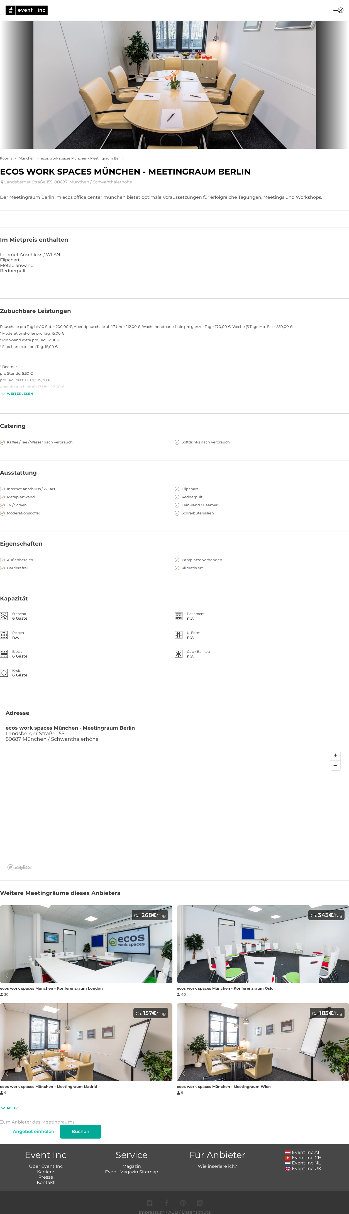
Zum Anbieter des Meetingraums (37, 1122)
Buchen (80, 1131)
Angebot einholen (34, 1131)
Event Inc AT (302, 1152)
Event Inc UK (303, 1168)
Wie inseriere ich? (217, 1166)
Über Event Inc (46, 1166)
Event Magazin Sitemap (131, 1171)
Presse (45, 1177)
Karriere (45, 1171)
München (27, 158)
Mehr (9, 1108)
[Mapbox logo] (19, 867)
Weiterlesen (16, 394)
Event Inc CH (303, 1157)
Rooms (6, 158)
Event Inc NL (303, 1163)
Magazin (131, 1166)
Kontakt (46, 1182)
